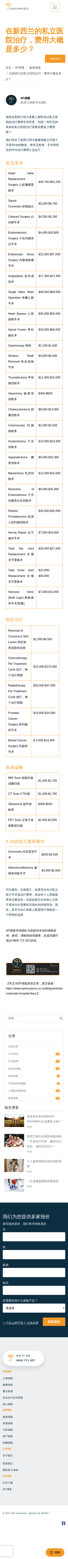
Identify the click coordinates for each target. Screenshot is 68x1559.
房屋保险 (8, 1423)
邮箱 (6, 1264)
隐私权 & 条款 (10, 1469)
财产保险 (8, 1436)
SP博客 (19, 67)
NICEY (45, 1513)
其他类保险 (14, 1068)
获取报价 (55, 58)
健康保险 (34, 67)
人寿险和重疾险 (17, 1090)
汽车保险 (8, 1429)
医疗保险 (46, 909)
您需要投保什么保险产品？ (20, 1300)
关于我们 (8, 1455)
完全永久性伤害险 (13, 1397)
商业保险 (13, 1076)
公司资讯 (13, 1053)
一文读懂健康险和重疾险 (43, 1181)
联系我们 (8, 1463)
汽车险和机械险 (17, 1083)
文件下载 (8, 1482)
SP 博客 (7, 1489)
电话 (6, 1282)
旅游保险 (8, 1416)
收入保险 (8, 1404)
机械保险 (8, 1442)
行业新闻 (13, 1061)
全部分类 (13, 1046)
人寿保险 (8, 1378)
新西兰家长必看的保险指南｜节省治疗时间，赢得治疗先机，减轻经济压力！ (44, 1141)
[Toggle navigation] (55, 7)
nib (16, 144)
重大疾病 (8, 1391)
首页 (8, 67)
